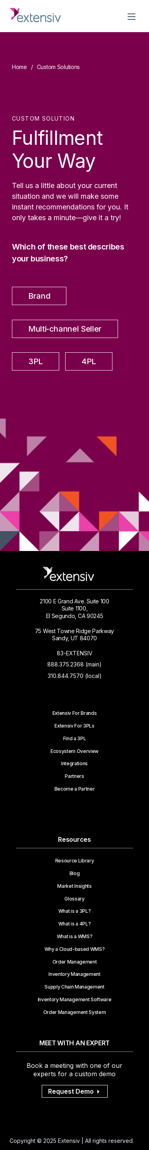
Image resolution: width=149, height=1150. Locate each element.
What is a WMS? (75, 936)
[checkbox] (74, 331)
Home (19, 66)
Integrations (74, 763)
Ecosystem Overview (74, 751)
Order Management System (74, 1012)
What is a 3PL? (74, 911)
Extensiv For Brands (74, 713)
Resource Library (74, 861)
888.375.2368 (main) (74, 664)
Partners (74, 776)
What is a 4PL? (74, 924)
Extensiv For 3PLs (74, 726)
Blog (75, 873)
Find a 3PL (74, 738)
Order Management (74, 962)
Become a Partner (74, 789)
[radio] (39, 298)
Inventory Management (74, 974)
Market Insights (74, 886)
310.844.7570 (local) (75, 675)
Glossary (74, 899)
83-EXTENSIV (75, 653)
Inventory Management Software (75, 999)
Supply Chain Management (74, 987)
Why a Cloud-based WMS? (75, 949)
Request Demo (74, 1091)
